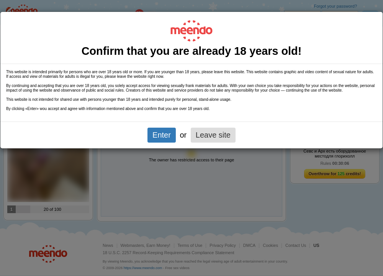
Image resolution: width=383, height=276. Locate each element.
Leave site (213, 135)
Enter (161, 135)
